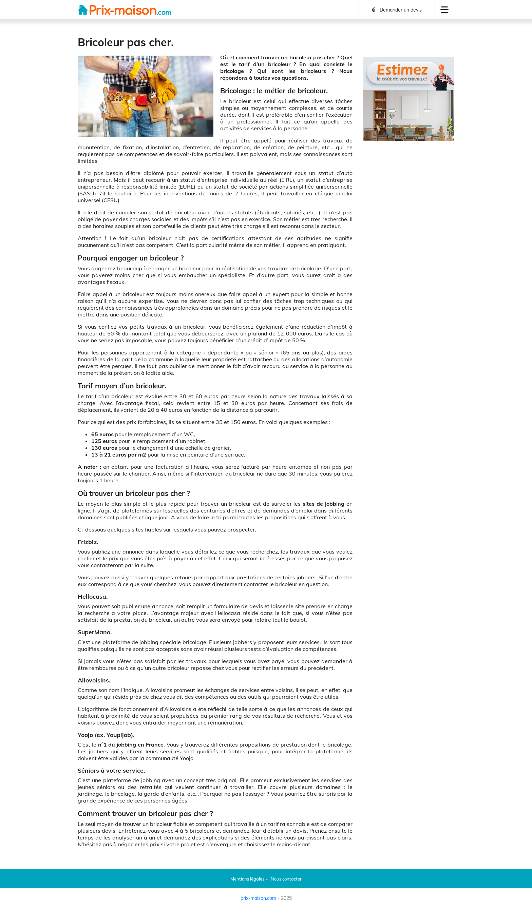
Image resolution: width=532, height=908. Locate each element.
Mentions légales (247, 879)
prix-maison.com (258, 898)
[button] (444, 9)
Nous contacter (286, 879)
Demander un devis (401, 10)
